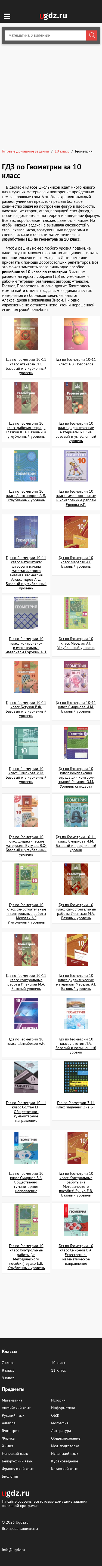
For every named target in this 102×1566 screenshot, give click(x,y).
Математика (12, 1400)
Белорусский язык (17, 1461)
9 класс (8, 1377)
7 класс (8, 1362)
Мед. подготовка (65, 1445)
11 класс (58, 1370)
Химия (7, 1445)
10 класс (58, 1362)
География (60, 1423)
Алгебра (9, 1423)
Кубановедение (64, 1461)
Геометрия (10, 1430)
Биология (10, 1476)
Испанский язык (64, 1453)
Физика (8, 1438)
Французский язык (18, 1468)
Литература (61, 1430)
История (58, 1400)
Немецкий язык (15, 1453)
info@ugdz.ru (13, 1549)
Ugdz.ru (22, 1522)
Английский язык (16, 1407)
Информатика (63, 1407)
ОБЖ (55, 1415)
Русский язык (13, 1415)
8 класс (8, 1370)
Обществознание (65, 1438)
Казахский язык (64, 1468)
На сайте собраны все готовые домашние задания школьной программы (44, 1503)
